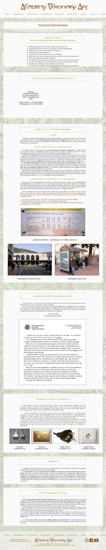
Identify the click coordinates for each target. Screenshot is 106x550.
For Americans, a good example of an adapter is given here (53, 425)
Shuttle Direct (42, 161)
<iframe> (65, 99)
